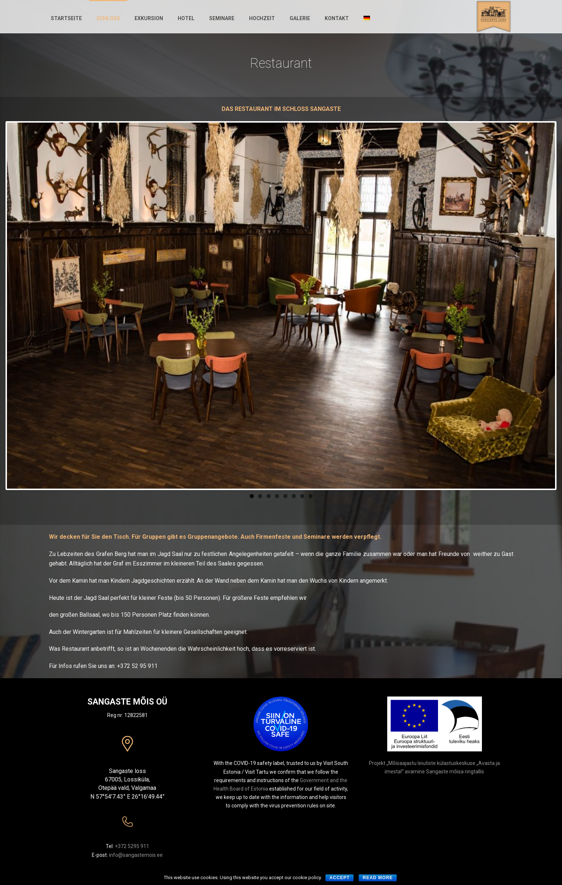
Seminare (221, 18)
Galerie (300, 18)
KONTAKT (337, 18)
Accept (339, 877)
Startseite (66, 18)
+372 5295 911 (132, 846)
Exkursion (149, 18)
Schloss (108, 18)
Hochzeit (262, 18)
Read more (378, 877)
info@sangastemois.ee (136, 855)
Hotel (186, 18)
